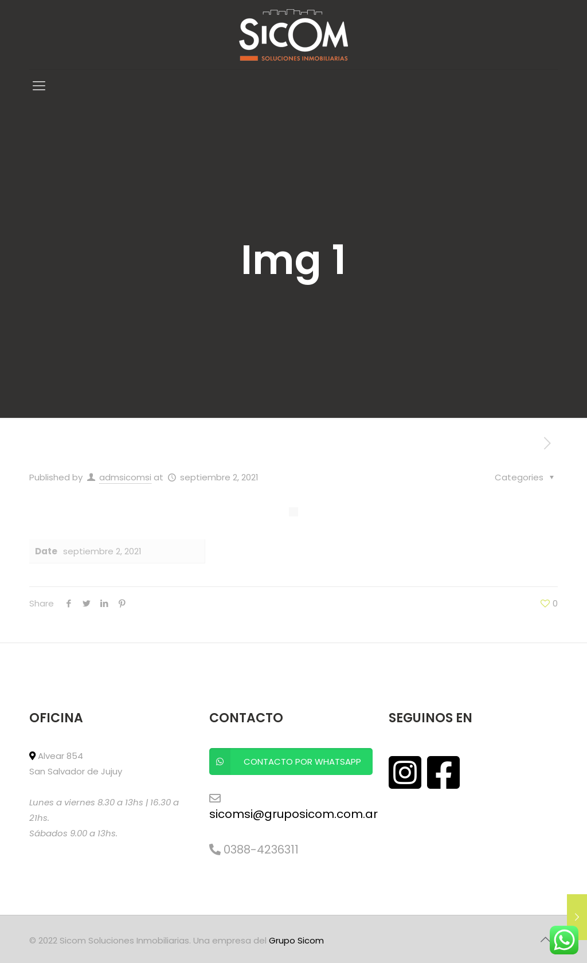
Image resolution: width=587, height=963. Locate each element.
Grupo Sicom (296, 940)
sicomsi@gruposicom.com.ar (293, 814)
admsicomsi (125, 477)
